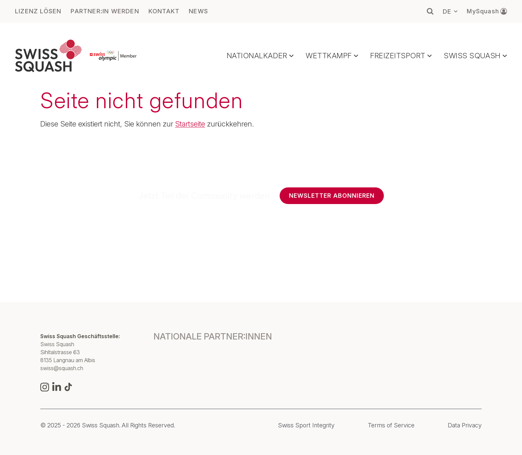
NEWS (198, 11)
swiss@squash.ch (61, 368)
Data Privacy (465, 425)
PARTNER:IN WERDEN (105, 11)
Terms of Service (391, 425)
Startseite (190, 123)
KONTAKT (163, 11)
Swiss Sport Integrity (306, 425)
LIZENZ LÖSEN (38, 11)
